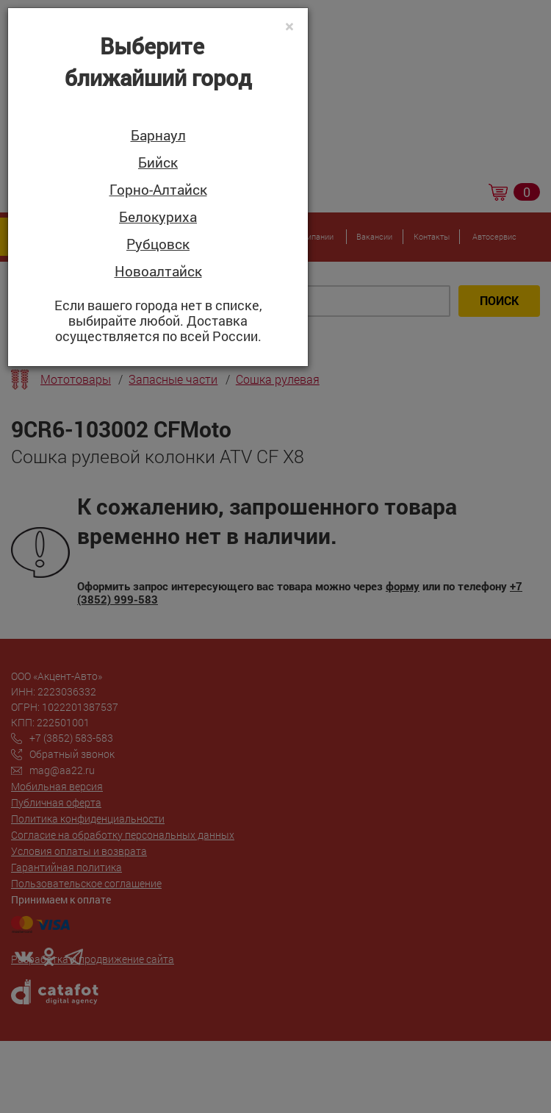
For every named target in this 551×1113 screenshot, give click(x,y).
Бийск (158, 162)
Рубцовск (158, 244)
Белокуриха (158, 217)
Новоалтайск (158, 271)
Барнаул (158, 135)
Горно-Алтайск (158, 190)
